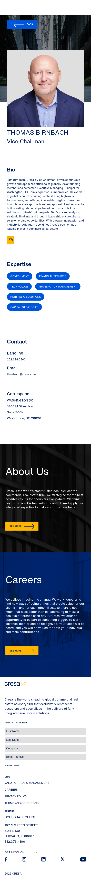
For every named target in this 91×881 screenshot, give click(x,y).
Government (19, 276)
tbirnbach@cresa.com (21, 374)
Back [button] (30, 24)
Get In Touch (21, 852)
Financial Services (52, 276)
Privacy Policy (16, 796)
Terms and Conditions (22, 803)
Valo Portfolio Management (27, 783)
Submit (8, 765)
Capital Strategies (24, 307)
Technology (19, 286)
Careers (11, 790)
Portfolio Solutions (25, 297)
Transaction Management (57, 286)
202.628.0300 (16, 359)
